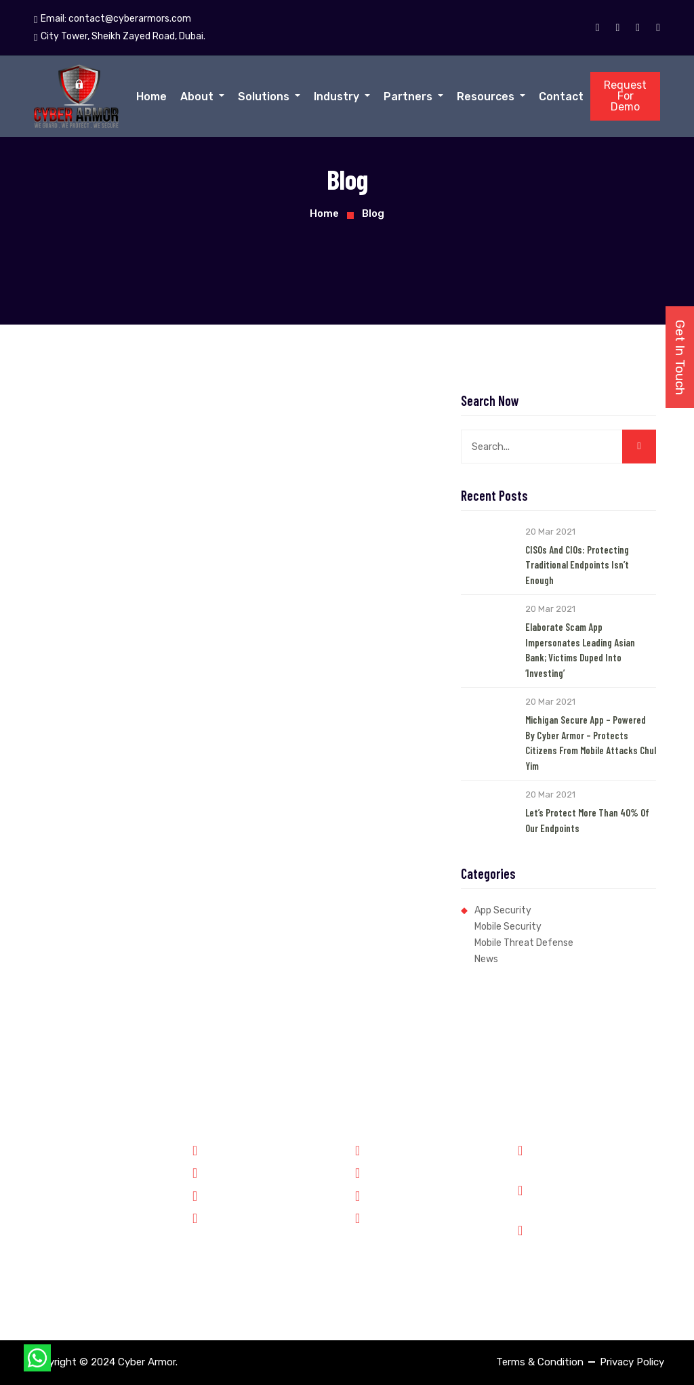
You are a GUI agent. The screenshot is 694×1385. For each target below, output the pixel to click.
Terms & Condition (540, 1362)
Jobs (373, 1194)
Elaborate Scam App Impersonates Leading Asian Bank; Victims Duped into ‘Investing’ (580, 650)
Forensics (221, 1171)
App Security (502, 910)
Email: (112, 19)
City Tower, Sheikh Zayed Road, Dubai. (601, 1245)
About (198, 96)
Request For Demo (625, 96)
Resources (487, 96)
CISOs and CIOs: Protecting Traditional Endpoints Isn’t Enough (577, 564)
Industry (338, 96)
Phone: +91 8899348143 (594, 1157)
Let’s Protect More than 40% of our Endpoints (587, 820)
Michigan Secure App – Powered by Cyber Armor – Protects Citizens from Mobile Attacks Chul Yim (590, 743)
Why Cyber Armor (401, 1149)
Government (228, 1149)
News (486, 959)
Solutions (265, 96)
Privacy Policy (632, 1362)
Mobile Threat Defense (523, 943)
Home (151, 96)
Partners (409, 96)
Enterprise (223, 1217)
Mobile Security (508, 926)
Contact (561, 96)
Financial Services (240, 1194)
